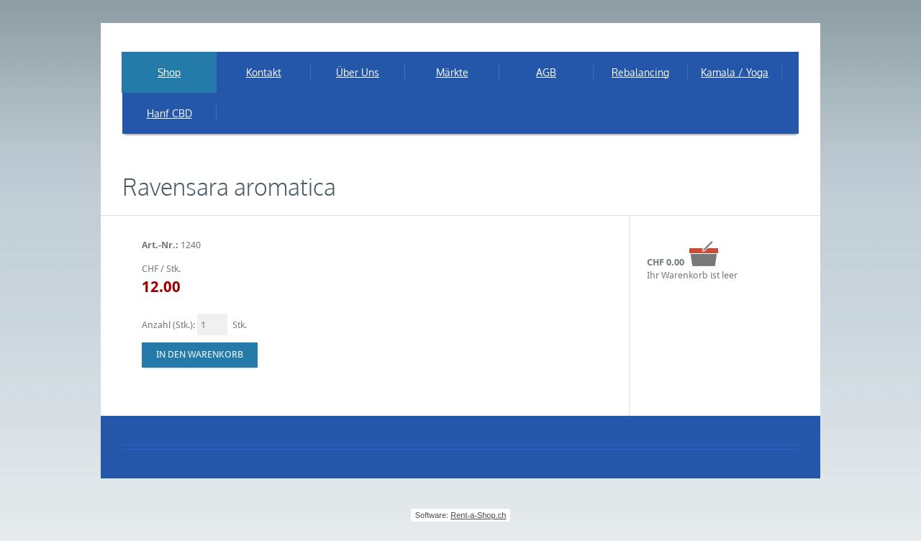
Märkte (452, 72)
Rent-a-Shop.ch (478, 515)
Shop (169, 72)
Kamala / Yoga (734, 72)
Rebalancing (640, 72)
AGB (546, 72)
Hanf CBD (169, 113)
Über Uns (357, 72)
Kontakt (263, 72)
